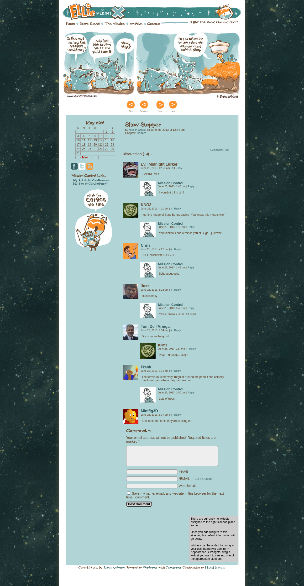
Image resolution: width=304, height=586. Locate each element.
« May (84, 157)
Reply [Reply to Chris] (177, 249)
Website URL (188, 486)
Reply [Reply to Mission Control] (191, 186)
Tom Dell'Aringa (155, 326)
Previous (144, 111)
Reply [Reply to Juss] (177, 289)
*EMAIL (196, 479)
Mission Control (137, 129)
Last (173, 111)
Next (160, 111)
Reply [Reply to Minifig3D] (177, 414)
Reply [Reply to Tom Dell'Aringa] (177, 330)
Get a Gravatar (203, 479)
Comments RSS (219, 149)
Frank (146, 367)
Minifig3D (149, 411)
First (131, 111)
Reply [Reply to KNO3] (177, 208)
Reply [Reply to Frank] (177, 370)
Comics (141, 133)
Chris (146, 245)
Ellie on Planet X (155, 11)
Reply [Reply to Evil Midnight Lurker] (179, 168)
